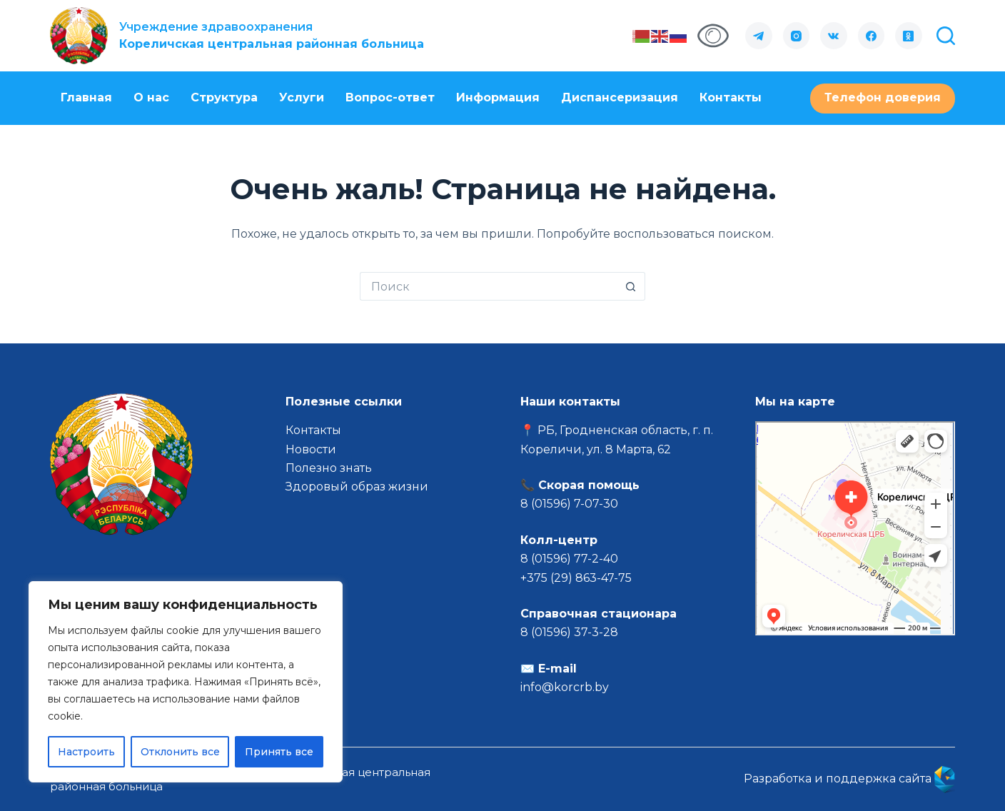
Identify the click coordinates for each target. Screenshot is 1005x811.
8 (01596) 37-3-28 (569, 632)
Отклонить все (180, 751)
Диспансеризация (619, 97)
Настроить (86, 751)
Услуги (301, 97)
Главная (86, 97)
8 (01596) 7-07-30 (570, 503)
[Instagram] (796, 35)
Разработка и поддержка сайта (849, 778)
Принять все (279, 751)
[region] (186, 681)
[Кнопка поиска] (631, 286)
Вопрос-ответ (390, 97)
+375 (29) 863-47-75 (576, 578)
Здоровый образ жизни (357, 486)
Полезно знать (329, 468)
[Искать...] (488, 286)
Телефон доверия (882, 97)
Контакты (731, 97)
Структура (224, 97)
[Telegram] (758, 35)
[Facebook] (871, 35)
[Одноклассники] (908, 35)
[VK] (833, 35)
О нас (151, 97)
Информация (498, 97)
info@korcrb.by (564, 687)
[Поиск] (945, 35)
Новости (311, 449)
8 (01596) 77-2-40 (569, 558)
